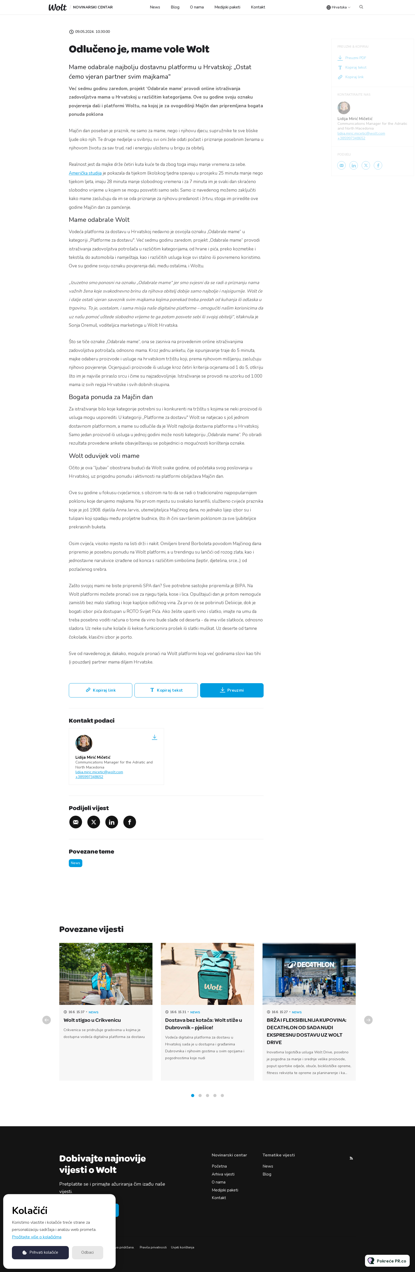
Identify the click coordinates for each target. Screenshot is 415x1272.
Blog (175, 7)
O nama (197, 7)
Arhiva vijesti (223, 1174)
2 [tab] (200, 1101)
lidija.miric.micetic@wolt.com (99, 772)
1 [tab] (192, 1101)
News (155, 7)
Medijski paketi (227, 7)
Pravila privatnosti (153, 1247)
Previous (46, 1025)
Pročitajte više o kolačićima (36, 1237)
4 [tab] (214, 1101)
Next (368, 1025)
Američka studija (85, 173)
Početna (219, 1166)
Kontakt (258, 7)
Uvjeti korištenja (182, 1247)
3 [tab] (207, 1101)
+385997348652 (89, 776)
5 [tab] (222, 1101)
